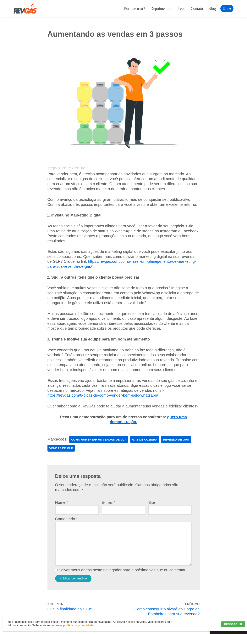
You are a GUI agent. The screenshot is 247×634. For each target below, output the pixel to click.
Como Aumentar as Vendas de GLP (98, 439)
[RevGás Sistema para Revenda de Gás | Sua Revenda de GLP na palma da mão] (25, 8)
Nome (61, 502)
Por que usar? (134, 8)
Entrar (227, 8)
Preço (181, 8)
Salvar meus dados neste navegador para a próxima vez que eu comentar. (122, 570)
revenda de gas (176, 439)
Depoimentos (161, 8)
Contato (197, 8)
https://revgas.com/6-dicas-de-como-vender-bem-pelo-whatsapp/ (102, 395)
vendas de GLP (61, 448)
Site (151, 502)
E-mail (108, 502)
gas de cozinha (144, 439)
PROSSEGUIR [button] (233, 624)
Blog (212, 8)
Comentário (66, 519)
